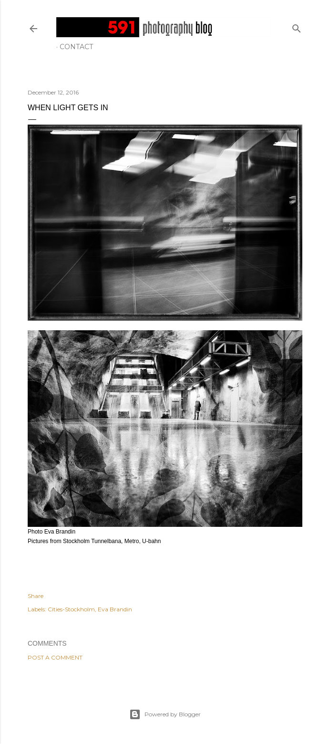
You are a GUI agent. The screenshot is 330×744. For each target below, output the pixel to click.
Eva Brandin (115, 609)
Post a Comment (55, 657)
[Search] (296, 26)
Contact (76, 46)
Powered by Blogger (165, 714)
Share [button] (35, 595)
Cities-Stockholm (71, 609)
